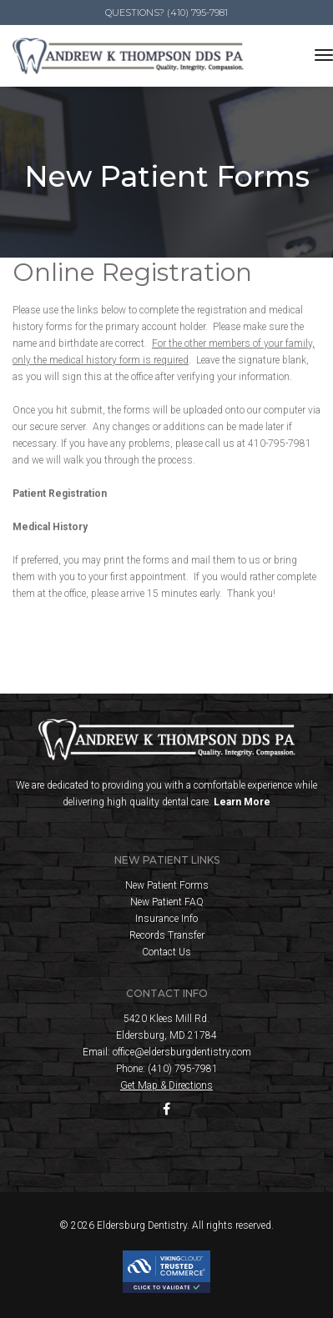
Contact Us (166, 952)
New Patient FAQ (167, 902)
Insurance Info (166, 919)
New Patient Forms (167, 885)
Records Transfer (166, 935)
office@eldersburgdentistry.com (182, 1052)
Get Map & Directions (166, 1085)
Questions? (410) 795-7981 (166, 12)
